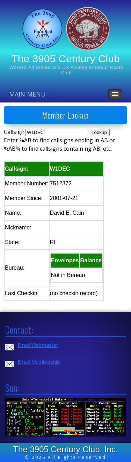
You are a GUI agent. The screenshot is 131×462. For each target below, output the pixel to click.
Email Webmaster (37, 345)
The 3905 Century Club (65, 58)
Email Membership (38, 361)
